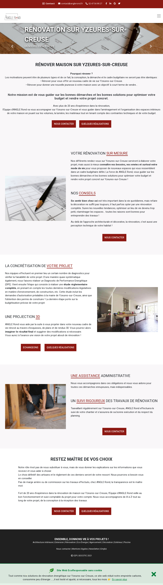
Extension (59, 544)
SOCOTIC (83, 557)
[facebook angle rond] (107, 3)
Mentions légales (80, 550)
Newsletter (94, 550)
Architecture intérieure (43, 544)
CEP (75, 557)
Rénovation (70, 544)
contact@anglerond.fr (70, 3)
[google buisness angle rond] (115, 3)
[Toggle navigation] (159, 16)
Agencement (95, 544)
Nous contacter (63, 124)
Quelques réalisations (95, 124)
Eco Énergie (82, 544)
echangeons (30, 348)
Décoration (108, 544)
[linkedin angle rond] (111, 3)
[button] (12, 46)
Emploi (104, 550)
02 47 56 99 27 (94, 3)
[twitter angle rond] (119, 3)
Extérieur (118, 544)
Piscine (127, 544)
